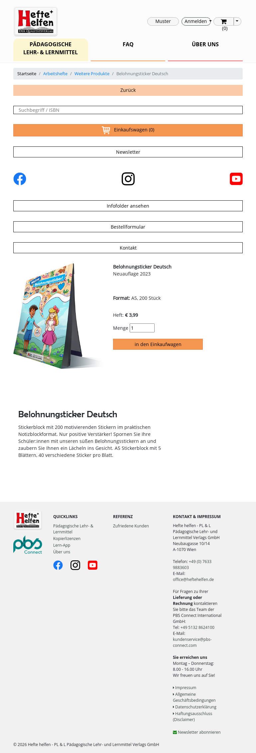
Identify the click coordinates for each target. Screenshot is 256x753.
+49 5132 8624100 (197, 627)
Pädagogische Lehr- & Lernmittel (73, 529)
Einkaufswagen (128, 130)
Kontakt (128, 248)
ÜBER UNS (205, 44)
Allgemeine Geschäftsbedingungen (194, 697)
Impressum (184, 687)
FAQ (128, 44)
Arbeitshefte (55, 74)
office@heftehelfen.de (193, 579)
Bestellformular (128, 227)
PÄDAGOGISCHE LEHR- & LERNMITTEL (50, 48)
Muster (163, 21)
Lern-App (61, 545)
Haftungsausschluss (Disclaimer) (192, 716)
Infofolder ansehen (128, 206)
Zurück (128, 90)
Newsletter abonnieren (197, 732)
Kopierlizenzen (66, 538)
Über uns (61, 552)
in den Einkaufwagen (158, 344)
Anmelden (196, 21)
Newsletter (128, 152)
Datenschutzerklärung (194, 707)
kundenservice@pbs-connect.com (192, 642)
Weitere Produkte (91, 74)
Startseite (26, 74)
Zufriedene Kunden (131, 526)
